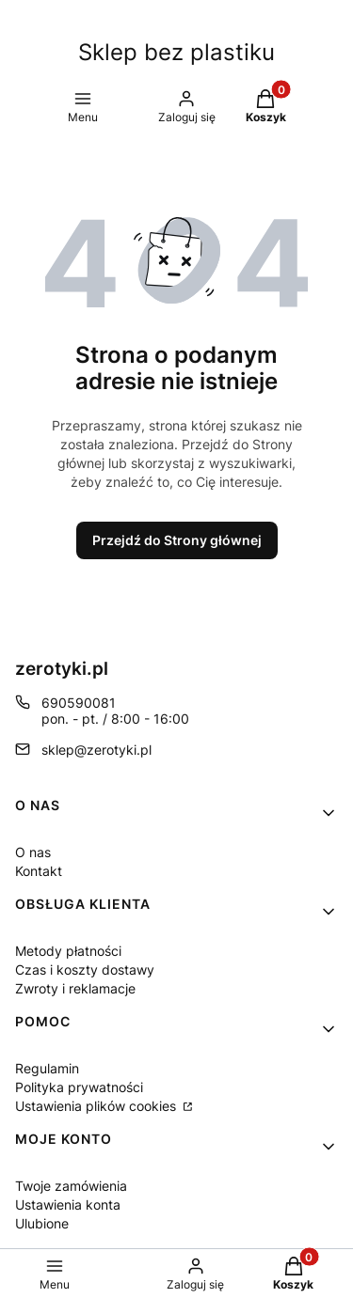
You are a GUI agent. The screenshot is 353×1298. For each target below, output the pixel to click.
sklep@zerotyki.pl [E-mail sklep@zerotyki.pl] (96, 750)
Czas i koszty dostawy (84, 969)
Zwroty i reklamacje (75, 988)
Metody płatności (68, 951)
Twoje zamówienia (71, 1186)
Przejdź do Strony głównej (177, 540)
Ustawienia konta (67, 1204)
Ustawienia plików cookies (97, 1106)
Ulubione (42, 1223)
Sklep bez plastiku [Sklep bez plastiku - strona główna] (176, 52)
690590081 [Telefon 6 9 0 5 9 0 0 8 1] (78, 703)
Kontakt (38, 871)
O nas (33, 852)
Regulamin (47, 1068)
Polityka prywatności (79, 1087)
